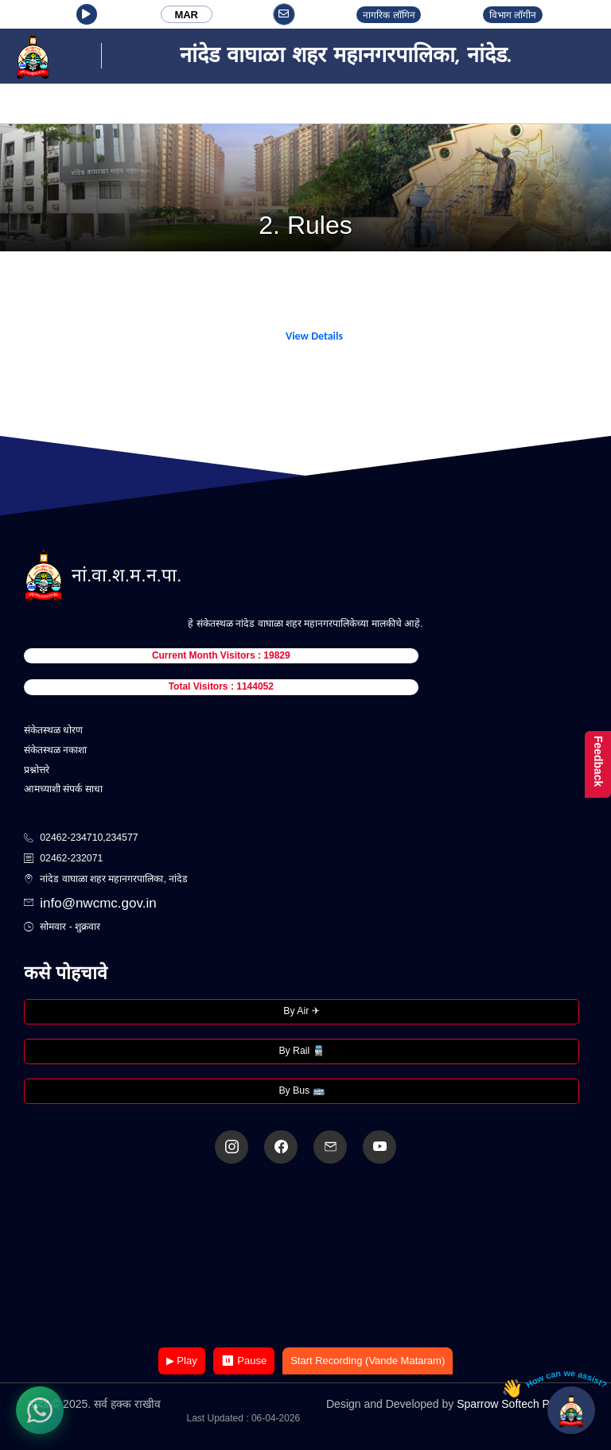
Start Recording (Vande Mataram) (367, 1360)
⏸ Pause (244, 1360)
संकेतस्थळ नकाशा (55, 750)
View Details (314, 336)
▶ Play (181, 1360)
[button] (86, 14)
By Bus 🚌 (301, 1090)
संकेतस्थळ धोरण (53, 730)
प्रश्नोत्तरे (36, 770)
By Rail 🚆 (301, 1050)
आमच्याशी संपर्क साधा (63, 789)
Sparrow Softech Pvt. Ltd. (520, 1404)
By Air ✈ (301, 1011)
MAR (186, 15)
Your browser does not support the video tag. (305, 1257)
